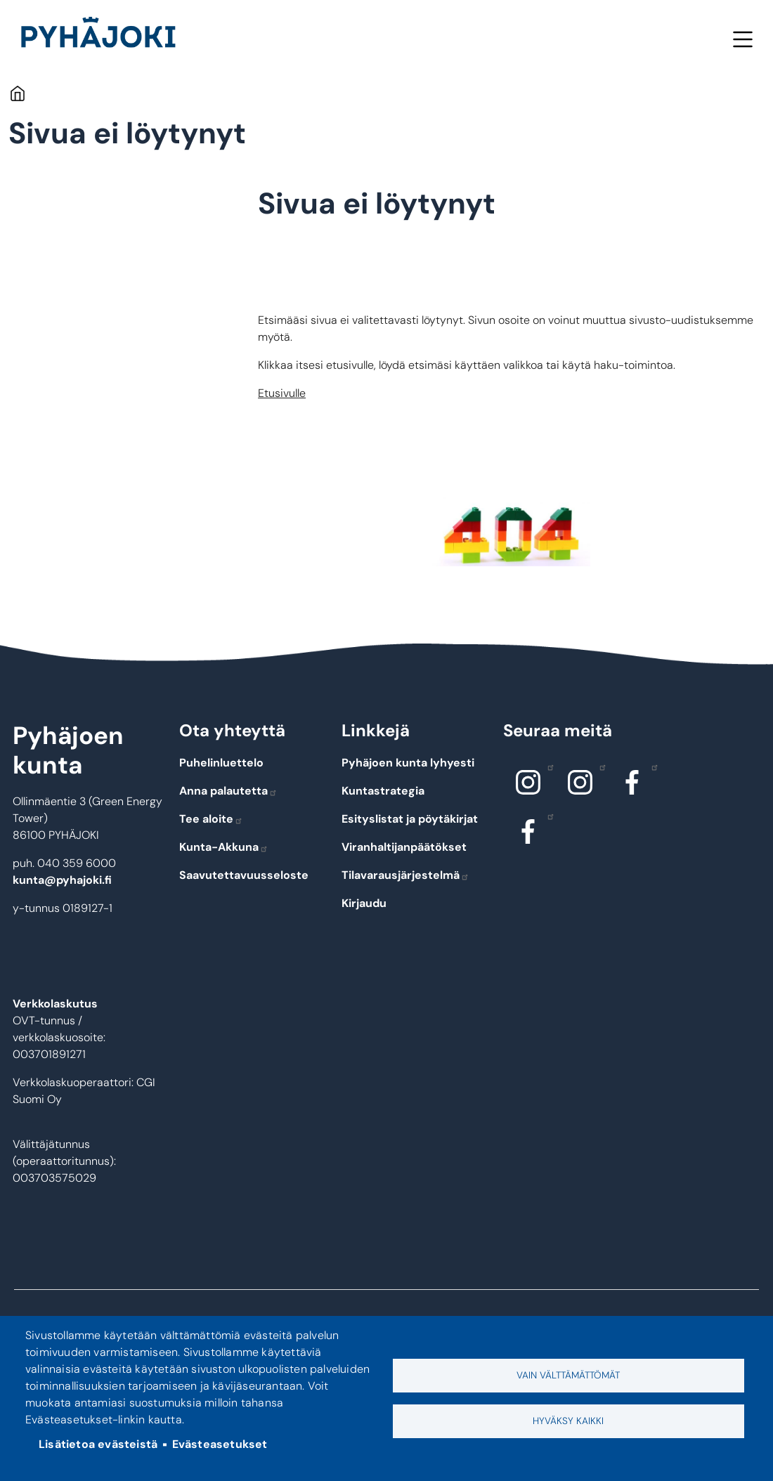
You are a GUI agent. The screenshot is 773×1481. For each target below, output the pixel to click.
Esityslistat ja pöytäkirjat (410, 818)
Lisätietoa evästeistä (98, 1444)
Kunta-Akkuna (223, 847)
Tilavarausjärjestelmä (405, 875)
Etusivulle (282, 393)
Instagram (547, 766)
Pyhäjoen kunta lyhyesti (408, 762)
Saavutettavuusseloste (243, 875)
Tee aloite (211, 818)
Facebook (651, 766)
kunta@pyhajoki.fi (62, 880)
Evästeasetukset (220, 1444)
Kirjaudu (364, 903)
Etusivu (17, 93)
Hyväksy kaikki (568, 1421)
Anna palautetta (228, 790)
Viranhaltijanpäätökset (404, 847)
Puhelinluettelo (221, 762)
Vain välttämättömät (568, 1375)
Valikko (742, 39)
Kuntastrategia (383, 790)
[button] (511, 531)
